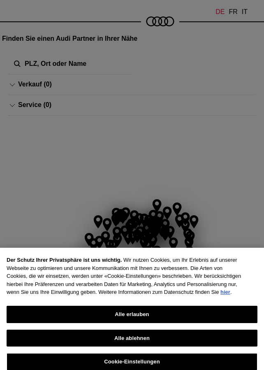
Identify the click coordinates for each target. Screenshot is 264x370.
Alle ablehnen (132, 350)
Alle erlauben (132, 326)
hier (225, 304)
